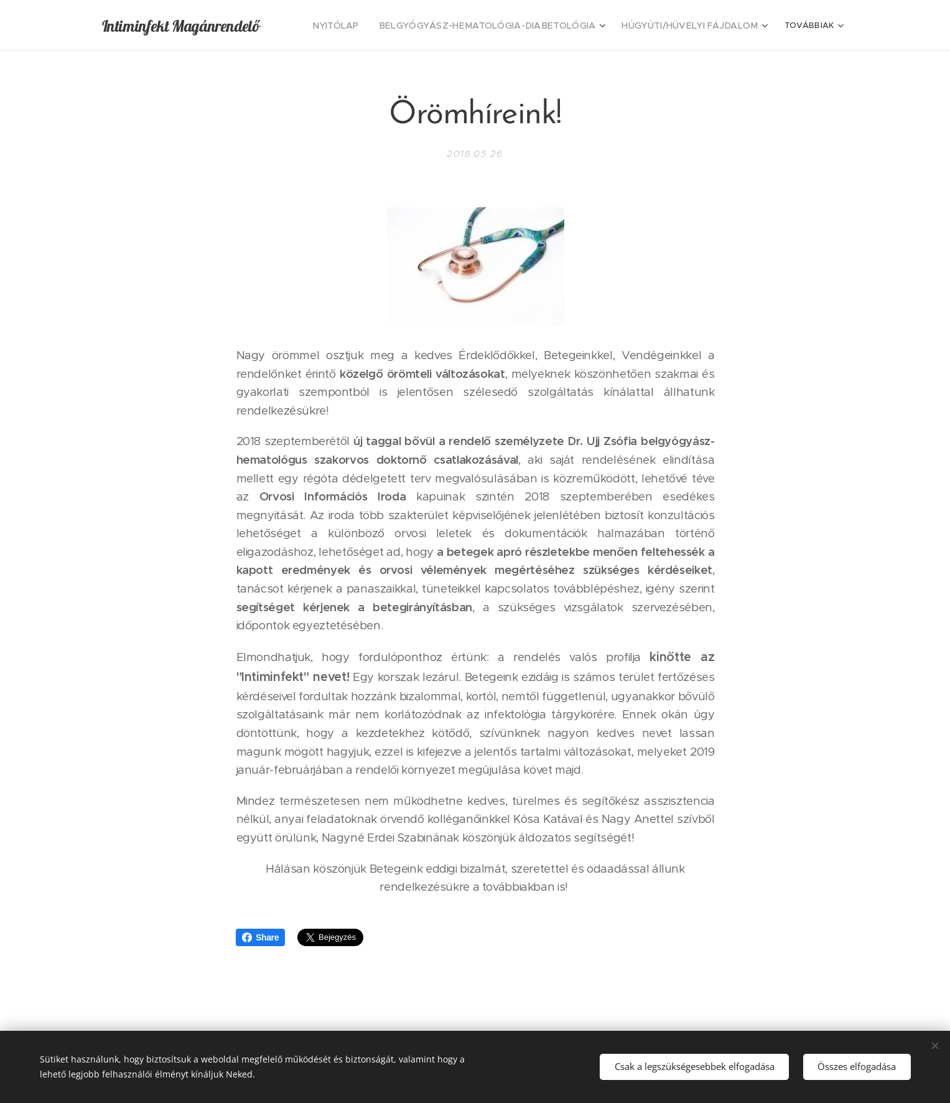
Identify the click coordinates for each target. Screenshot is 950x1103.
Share (260, 937)
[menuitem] (369, 25)
